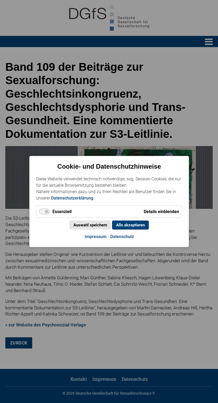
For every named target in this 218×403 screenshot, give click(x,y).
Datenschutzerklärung (72, 198)
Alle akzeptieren (130, 225)
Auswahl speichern (90, 225)
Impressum (95, 236)
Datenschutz (122, 236)
